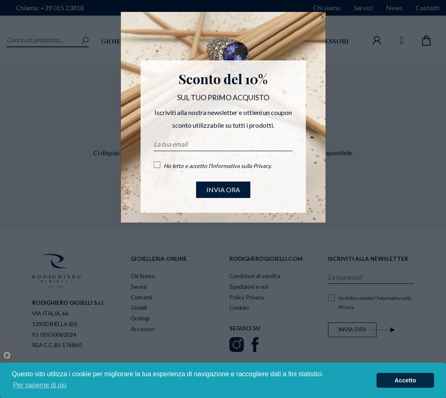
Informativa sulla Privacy (240, 166)
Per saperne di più (40, 385)
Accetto (405, 380)
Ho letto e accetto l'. (218, 166)
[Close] (323, 17)
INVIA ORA (223, 189)
